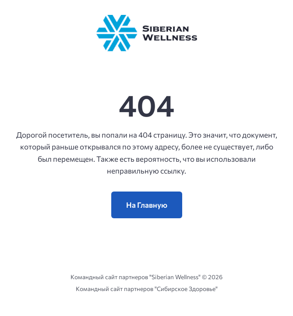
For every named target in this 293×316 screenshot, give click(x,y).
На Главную (146, 204)
